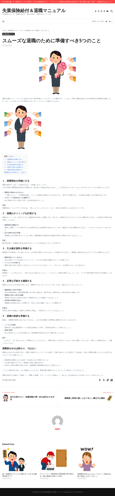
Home (4, 30)
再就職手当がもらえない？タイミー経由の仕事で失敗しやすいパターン (94, 475)
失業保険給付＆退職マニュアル (34, 10)
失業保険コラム (13, 30)
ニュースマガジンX (77, 492)
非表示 (11, 156)
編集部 (57, 429)
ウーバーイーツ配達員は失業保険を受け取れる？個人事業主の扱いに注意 (57, 475)
